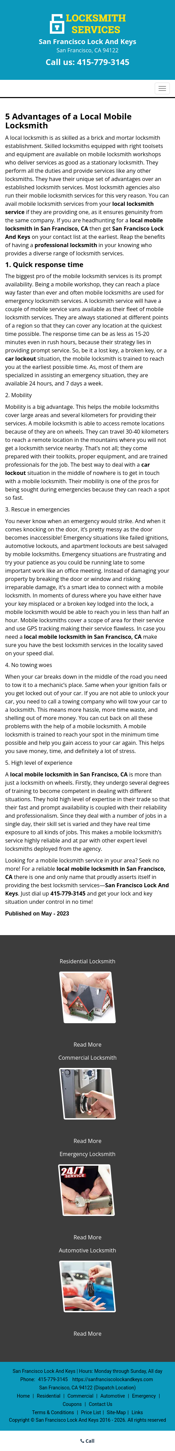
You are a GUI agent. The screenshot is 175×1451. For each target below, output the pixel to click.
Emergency (144, 1396)
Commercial (80, 1396)
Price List (91, 1412)
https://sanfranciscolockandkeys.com (113, 1379)
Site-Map (116, 1412)
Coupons (72, 1404)
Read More (87, 1044)
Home (23, 1396)
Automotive (112, 1396)
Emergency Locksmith (87, 1154)
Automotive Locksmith (87, 1250)
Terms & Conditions (53, 1412)
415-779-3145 (103, 61)
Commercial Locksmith (87, 1057)
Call (87, 1441)
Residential (49, 1396)
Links (137, 1412)
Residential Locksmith (88, 961)
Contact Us (100, 1404)
